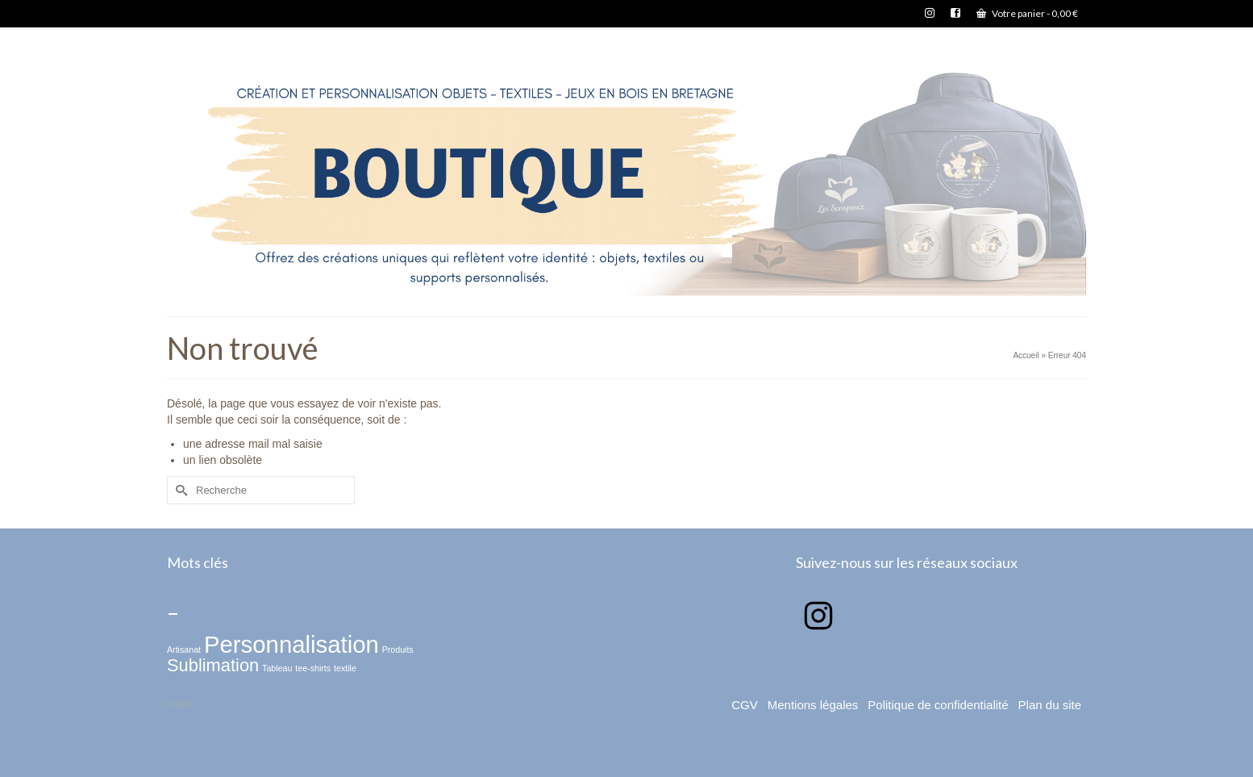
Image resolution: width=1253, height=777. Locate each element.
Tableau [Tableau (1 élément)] (277, 668)
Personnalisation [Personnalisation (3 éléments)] (291, 644)
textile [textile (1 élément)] (345, 668)
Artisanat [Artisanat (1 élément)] (184, 649)
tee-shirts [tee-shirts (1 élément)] (313, 668)
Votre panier (1027, 13)
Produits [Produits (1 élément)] (398, 649)
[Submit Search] (179, 490)
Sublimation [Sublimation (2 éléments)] (213, 665)
